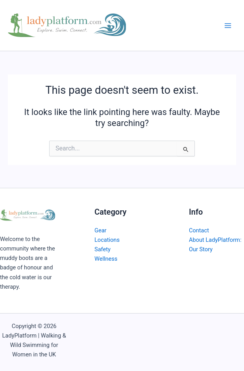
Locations (107, 239)
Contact (199, 230)
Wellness (105, 258)
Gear (100, 230)
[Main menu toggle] (228, 25)
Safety (102, 249)
